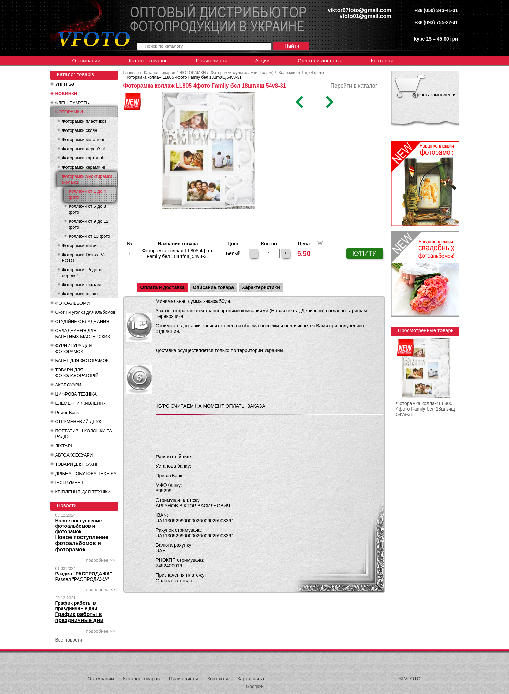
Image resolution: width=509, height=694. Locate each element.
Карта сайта (250, 678)
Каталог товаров (148, 60)
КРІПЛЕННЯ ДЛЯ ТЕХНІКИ (83, 491)
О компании (86, 60)
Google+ (254, 686)
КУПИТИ (365, 253)
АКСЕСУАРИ (68, 384)
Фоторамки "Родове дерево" (82, 272)
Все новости (69, 640)
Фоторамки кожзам (81, 284)
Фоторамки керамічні (83, 167)
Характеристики (261, 287)
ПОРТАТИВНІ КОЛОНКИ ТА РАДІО (83, 433)
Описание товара (213, 287)
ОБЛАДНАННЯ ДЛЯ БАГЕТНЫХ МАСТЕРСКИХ (82, 333)
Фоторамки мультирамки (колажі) (87, 179)
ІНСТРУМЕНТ (69, 482)
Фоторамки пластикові (85, 121)
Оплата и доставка (320, 60)
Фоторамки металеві (83, 139)
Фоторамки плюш (80, 293)
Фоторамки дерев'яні (83, 148)
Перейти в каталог (354, 86)
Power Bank (67, 412)
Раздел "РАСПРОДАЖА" (84, 573)
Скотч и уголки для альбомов (85, 312)
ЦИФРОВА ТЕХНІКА (76, 394)
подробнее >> (100, 560)
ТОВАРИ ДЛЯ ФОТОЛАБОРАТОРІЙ (77, 372)
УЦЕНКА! (64, 84)
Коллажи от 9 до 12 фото (89, 224)
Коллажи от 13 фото (89, 236)
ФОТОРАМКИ (69, 111)
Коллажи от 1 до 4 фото (87, 194)
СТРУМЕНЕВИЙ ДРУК (78, 421)
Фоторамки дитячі (80, 245)
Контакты (382, 60)
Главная (131, 72)
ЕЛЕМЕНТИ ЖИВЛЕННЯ (81, 403)
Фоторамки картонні (82, 157)
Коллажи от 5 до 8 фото (87, 209)
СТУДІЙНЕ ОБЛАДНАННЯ (82, 321)
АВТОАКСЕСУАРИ (74, 455)
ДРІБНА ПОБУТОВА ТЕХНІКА (86, 473)
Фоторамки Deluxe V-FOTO (83, 257)
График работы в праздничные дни (76, 605)
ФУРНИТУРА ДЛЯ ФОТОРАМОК (73, 348)
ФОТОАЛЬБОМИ (72, 303)
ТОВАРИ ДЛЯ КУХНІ (76, 464)
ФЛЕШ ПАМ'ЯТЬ (72, 102)
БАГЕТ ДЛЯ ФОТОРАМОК (82, 360)
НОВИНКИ (66, 93)
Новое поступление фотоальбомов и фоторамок (78, 526)
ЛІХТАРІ (63, 445)
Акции (262, 60)
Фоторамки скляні (80, 130)
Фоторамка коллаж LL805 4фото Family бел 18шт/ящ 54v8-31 (425, 409)
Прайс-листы (211, 60)
